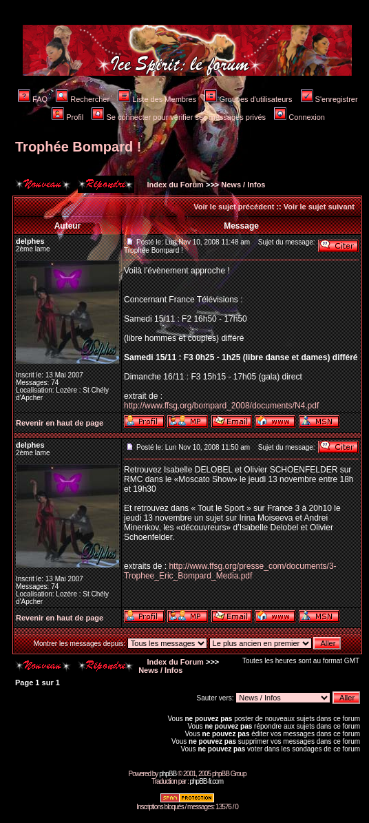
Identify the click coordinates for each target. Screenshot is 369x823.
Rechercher (82, 99)
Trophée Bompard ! (78, 146)
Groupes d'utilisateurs (248, 99)
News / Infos (243, 184)
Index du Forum (174, 184)
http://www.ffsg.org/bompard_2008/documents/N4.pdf (221, 405)
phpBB (167, 774)
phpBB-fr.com (206, 781)
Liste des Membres (157, 99)
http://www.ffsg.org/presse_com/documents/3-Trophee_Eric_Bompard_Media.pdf (230, 571)
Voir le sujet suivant (319, 206)
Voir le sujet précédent (233, 206)
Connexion (299, 117)
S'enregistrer (329, 99)
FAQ (33, 99)
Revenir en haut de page (59, 423)
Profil (67, 117)
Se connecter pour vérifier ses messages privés (179, 117)
